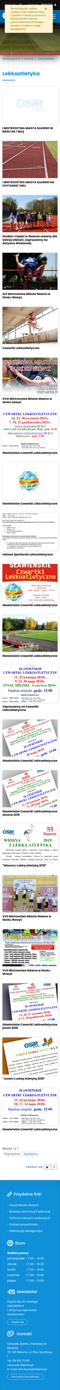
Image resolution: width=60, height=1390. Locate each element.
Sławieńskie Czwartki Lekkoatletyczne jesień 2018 (29, 1026)
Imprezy (28, 59)
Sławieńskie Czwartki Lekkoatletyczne (29, 453)
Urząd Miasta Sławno (24, 1205)
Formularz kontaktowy (25, 1377)
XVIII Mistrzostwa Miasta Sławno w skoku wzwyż (27, 400)
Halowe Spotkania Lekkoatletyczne (27, 554)
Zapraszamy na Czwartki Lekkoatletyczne (20, 708)
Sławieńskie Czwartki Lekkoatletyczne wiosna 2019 (29, 813)
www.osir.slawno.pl (20, 1365)
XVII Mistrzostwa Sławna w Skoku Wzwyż (26, 972)
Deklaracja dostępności (26, 1231)
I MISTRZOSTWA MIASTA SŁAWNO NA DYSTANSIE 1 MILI (28, 184)
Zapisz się (17, 1322)
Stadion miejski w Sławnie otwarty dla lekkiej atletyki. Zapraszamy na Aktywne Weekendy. (29, 239)
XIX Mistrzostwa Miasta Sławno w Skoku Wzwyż (26, 295)
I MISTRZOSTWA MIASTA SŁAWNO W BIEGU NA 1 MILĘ (27, 129)
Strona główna (11, 59)
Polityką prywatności (34, 15)
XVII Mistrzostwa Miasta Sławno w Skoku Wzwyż (26, 918)
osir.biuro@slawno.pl (32, 1369)
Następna (30, 1154)
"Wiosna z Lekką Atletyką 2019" (24, 865)
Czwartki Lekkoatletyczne (20, 348)
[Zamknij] (46, 9)
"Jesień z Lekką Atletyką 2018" (23, 1079)
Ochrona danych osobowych (29, 1218)
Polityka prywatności (23, 1224)
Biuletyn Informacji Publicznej (29, 1212)
